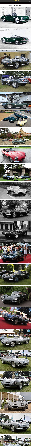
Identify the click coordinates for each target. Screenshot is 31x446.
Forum (22, 2)
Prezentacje (9, 2)
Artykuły (18, 2)
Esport (28, 2)
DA (14, 3)
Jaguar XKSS (12, 5)
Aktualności (3, 2)
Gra (25, 2)
